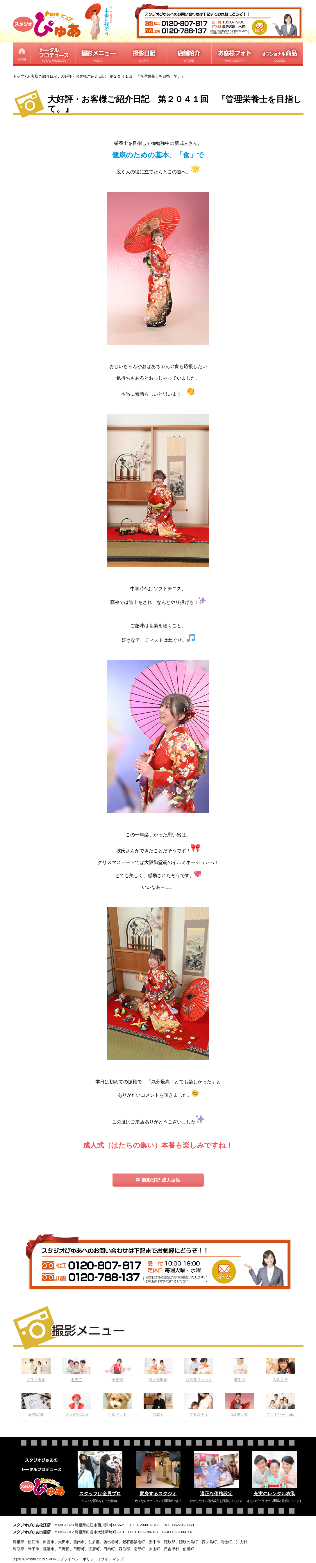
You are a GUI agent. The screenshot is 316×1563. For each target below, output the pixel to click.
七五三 (76, 1370)
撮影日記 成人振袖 (161, 1180)
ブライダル (36, 1370)
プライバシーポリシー (79, 1559)
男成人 (158, 1405)
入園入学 (280, 1370)
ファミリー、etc (280, 1405)
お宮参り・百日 (198, 1370)
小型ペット (117, 1405)
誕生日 (239, 1370)
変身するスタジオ (158, 1493)
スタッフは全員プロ (100, 1493)
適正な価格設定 (216, 1493)
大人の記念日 (76, 1405)
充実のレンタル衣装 (274, 1493)
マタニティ (198, 1405)
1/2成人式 (239, 1405)
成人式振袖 (158, 1370)
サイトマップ (112, 1559)
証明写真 (36, 1405)
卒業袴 (117, 1370)
